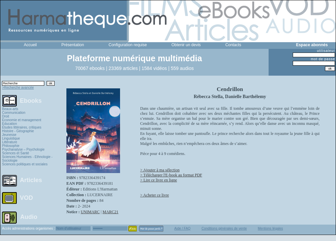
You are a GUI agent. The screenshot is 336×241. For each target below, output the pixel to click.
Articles (31, 180)
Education (9, 124)
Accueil (30, 45)
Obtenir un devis (186, 45)
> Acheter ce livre (154, 195)
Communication (13, 112)
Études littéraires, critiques (21, 127)
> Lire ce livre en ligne (158, 180)
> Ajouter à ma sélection (159, 170)
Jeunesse (9, 135)
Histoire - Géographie (18, 131)
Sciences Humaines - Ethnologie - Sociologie (27, 158)
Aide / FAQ (182, 228)
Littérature (9, 142)
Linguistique (11, 138)
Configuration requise (128, 45)
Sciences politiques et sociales (25, 164)
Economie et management (21, 120)
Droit (5, 116)
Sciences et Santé (15, 153)
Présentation (72, 45)
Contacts (233, 45)
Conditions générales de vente (224, 228)
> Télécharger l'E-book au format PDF (171, 175)
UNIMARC (90, 212)
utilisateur (326, 51)
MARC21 (110, 212)
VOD (26, 197)
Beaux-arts (10, 109)
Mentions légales (270, 228)
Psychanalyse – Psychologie (23, 149)
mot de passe (323, 59)
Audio (28, 216)
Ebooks (31, 100)
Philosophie (10, 146)
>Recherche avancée (18, 87)
